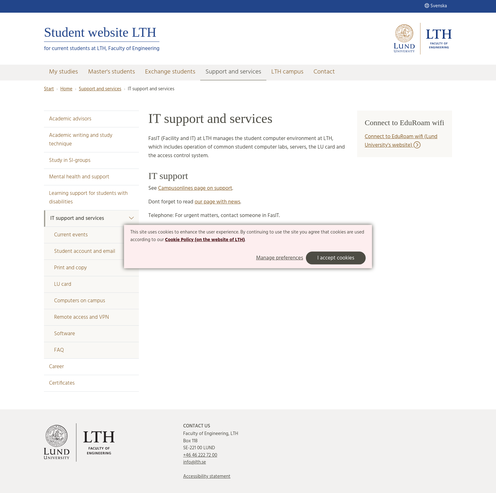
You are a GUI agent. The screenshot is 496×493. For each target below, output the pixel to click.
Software (64, 334)
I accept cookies (335, 257)
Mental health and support (79, 177)
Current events (71, 235)
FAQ (59, 350)
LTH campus (287, 72)
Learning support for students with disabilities (88, 197)
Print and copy (70, 268)
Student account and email (84, 251)
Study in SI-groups (69, 160)
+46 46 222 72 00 (200, 455)
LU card (62, 284)
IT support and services (92, 218)
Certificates (62, 383)
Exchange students (170, 72)
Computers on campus (79, 301)
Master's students (111, 72)
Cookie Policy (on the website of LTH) (205, 240)
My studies (63, 72)
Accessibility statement (206, 476)
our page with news (217, 202)
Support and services (233, 72)
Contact (324, 72)
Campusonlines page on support (195, 188)
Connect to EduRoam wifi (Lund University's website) (401, 141)
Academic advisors (70, 119)
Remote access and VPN (81, 317)
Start (49, 89)
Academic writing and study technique (80, 139)
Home (66, 89)
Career (56, 366)
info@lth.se (194, 462)
